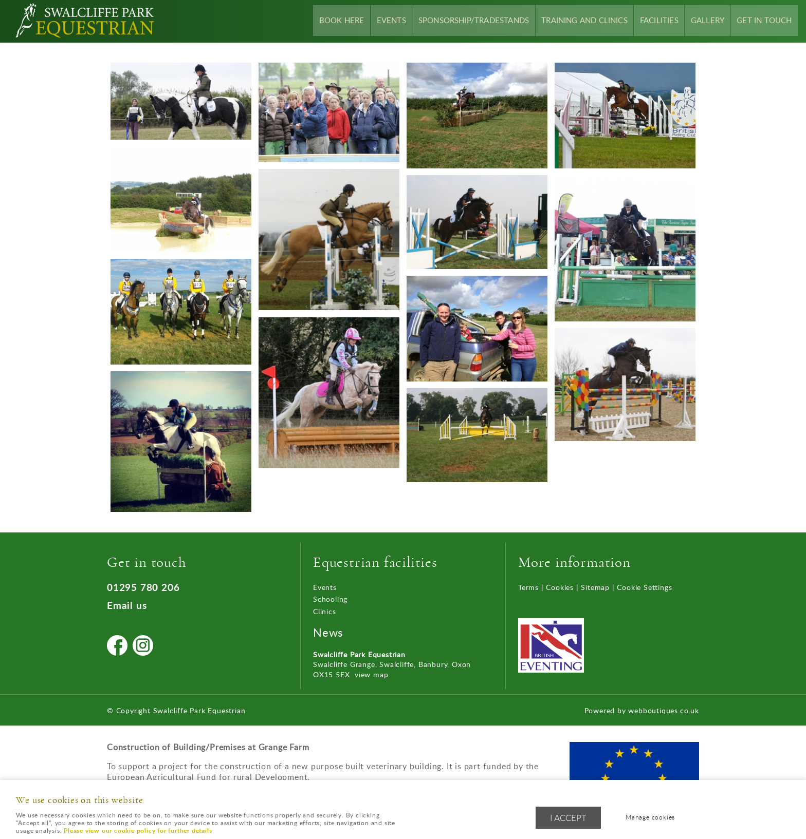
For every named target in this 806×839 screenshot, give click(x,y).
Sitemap (595, 587)
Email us (126, 605)
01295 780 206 (143, 587)
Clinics (324, 611)
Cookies (560, 587)
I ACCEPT (568, 818)
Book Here (367, 21)
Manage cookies (652, 818)
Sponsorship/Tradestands (492, 21)
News (328, 632)
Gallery (713, 21)
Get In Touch (766, 21)
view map (371, 674)
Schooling (330, 599)
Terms (528, 587)
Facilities (667, 21)
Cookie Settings (644, 587)
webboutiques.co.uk (663, 710)
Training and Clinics (597, 21)
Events (414, 21)
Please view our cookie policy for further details (138, 830)
